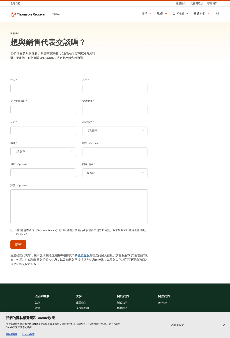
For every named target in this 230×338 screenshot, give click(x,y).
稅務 (37, 308)
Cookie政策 (28, 334)
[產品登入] (181, 3)
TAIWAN (57, 14)
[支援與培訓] (196, 3)
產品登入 (81, 303)
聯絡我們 (122, 308)
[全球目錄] (16, 3)
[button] (147, 13)
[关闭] (224, 325)
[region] (115, 325)
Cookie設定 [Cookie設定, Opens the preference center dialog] (177, 324)
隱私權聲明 (11, 334)
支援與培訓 (82, 308)
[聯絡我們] (212, 3)
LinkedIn (162, 303)
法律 (37, 303)
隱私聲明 (83, 255)
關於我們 (122, 303)
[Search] (218, 13)
